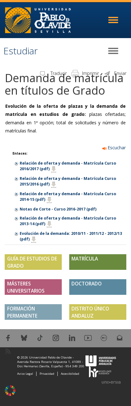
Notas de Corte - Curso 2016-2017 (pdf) (58, 209)
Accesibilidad (70, 374)
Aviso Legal (25, 374)
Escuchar (114, 148)
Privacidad (47, 374)
